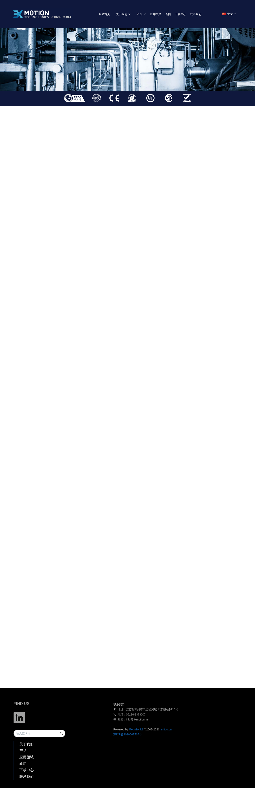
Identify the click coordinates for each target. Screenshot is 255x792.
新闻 (168, 14)
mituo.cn (166, 729)
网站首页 (104, 14)
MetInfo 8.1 (136, 729)
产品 (141, 14)
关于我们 (123, 14)
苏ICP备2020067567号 (127, 734)
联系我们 (195, 14)
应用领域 (155, 14)
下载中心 (180, 14)
